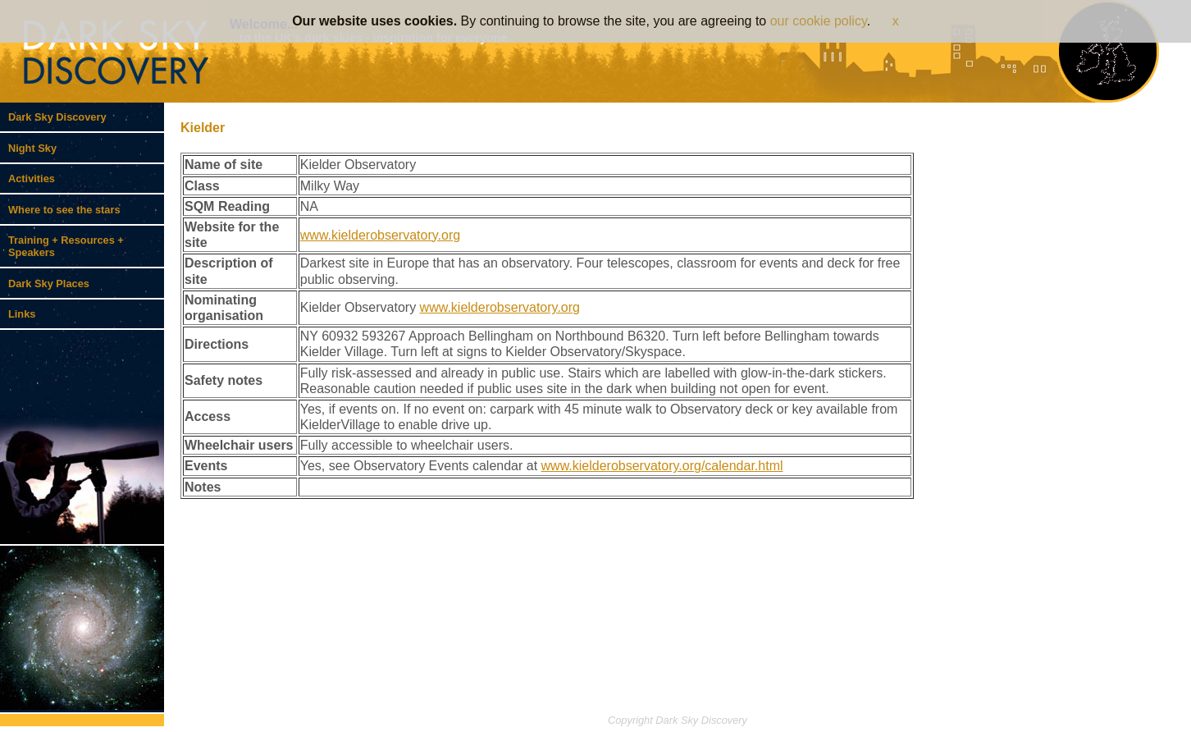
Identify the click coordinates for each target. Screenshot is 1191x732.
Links (21, 314)
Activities (31, 178)
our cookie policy (818, 21)
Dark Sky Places (48, 283)
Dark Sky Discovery (57, 117)
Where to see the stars (64, 210)
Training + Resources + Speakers (66, 246)
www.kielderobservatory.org (380, 235)
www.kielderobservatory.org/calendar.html (662, 466)
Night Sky (32, 148)
